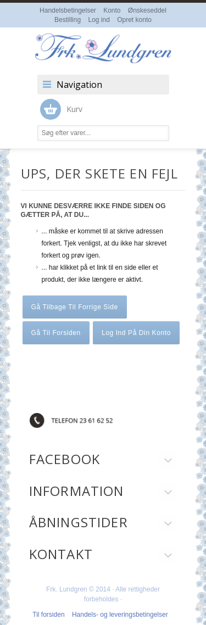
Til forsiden (48, 614)
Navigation (79, 85)
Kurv (61, 109)
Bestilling (67, 20)
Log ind (98, 20)
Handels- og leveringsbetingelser (120, 614)
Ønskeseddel (147, 10)
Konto (111, 10)
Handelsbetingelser (68, 10)
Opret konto (134, 20)
